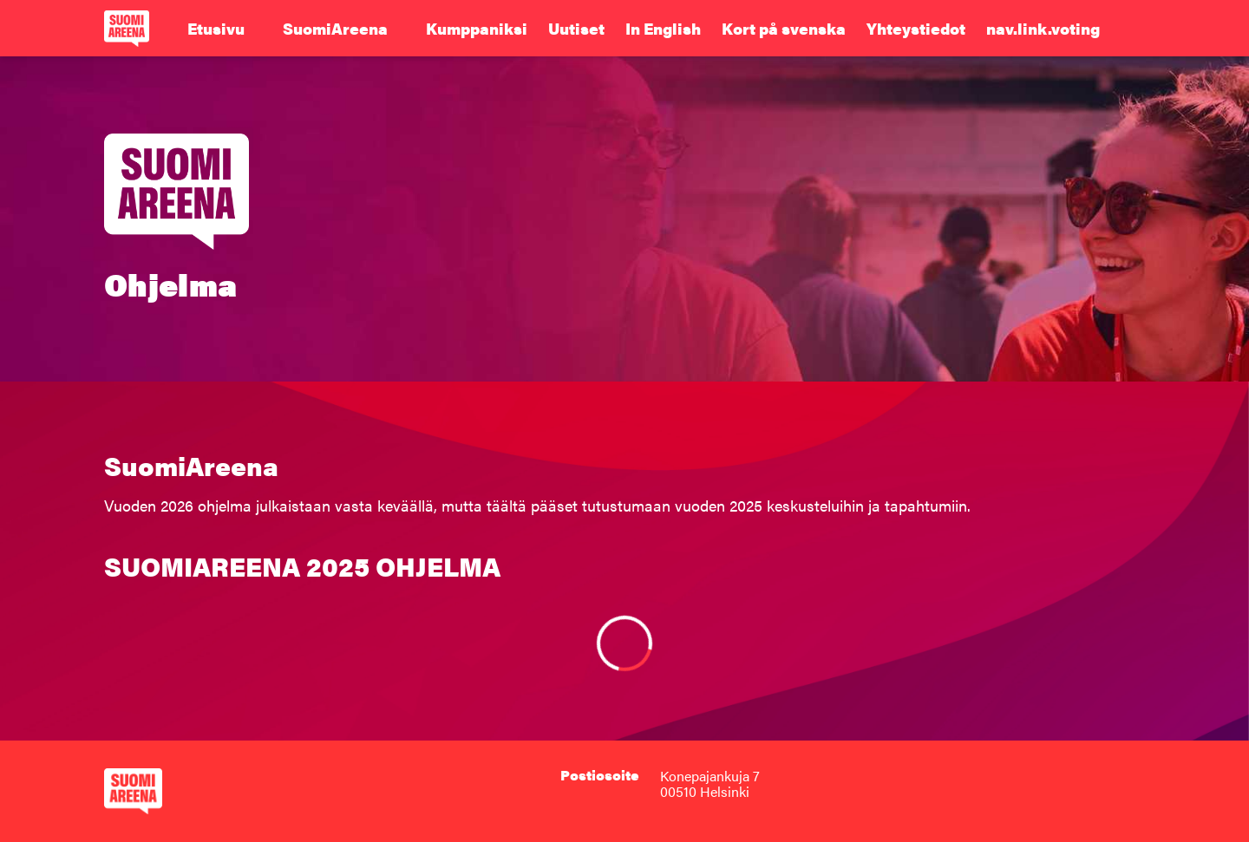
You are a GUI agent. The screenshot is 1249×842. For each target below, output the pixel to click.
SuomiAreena (335, 28)
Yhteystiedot (915, 28)
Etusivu (216, 28)
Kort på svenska (784, 28)
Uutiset (576, 28)
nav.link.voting (1043, 28)
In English (663, 28)
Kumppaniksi (476, 28)
